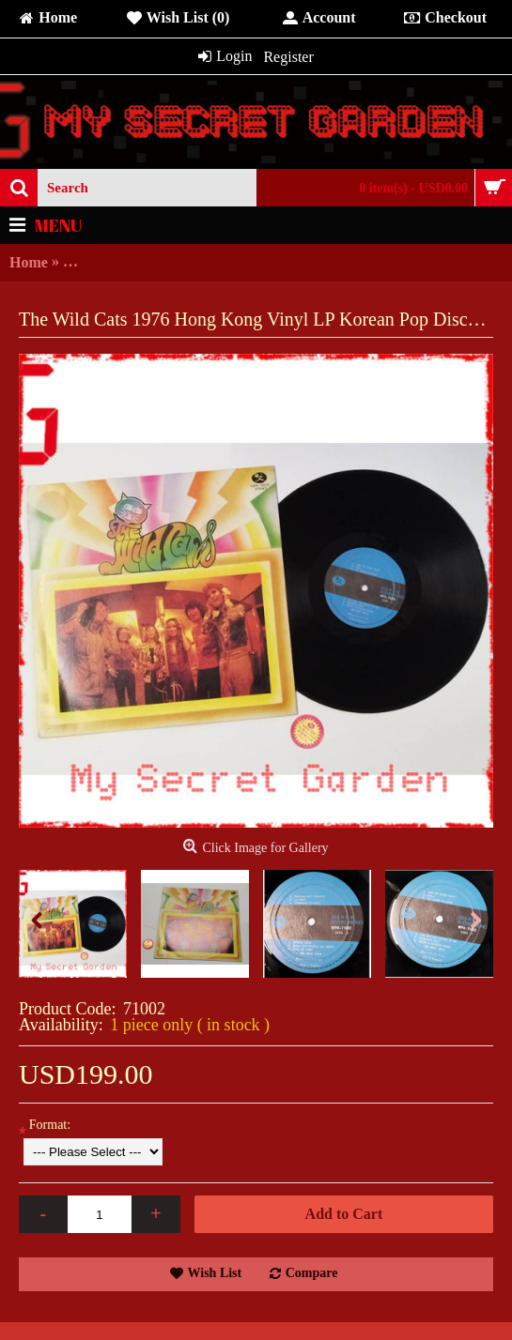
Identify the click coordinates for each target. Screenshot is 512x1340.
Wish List (215, 1273)
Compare (312, 1273)
